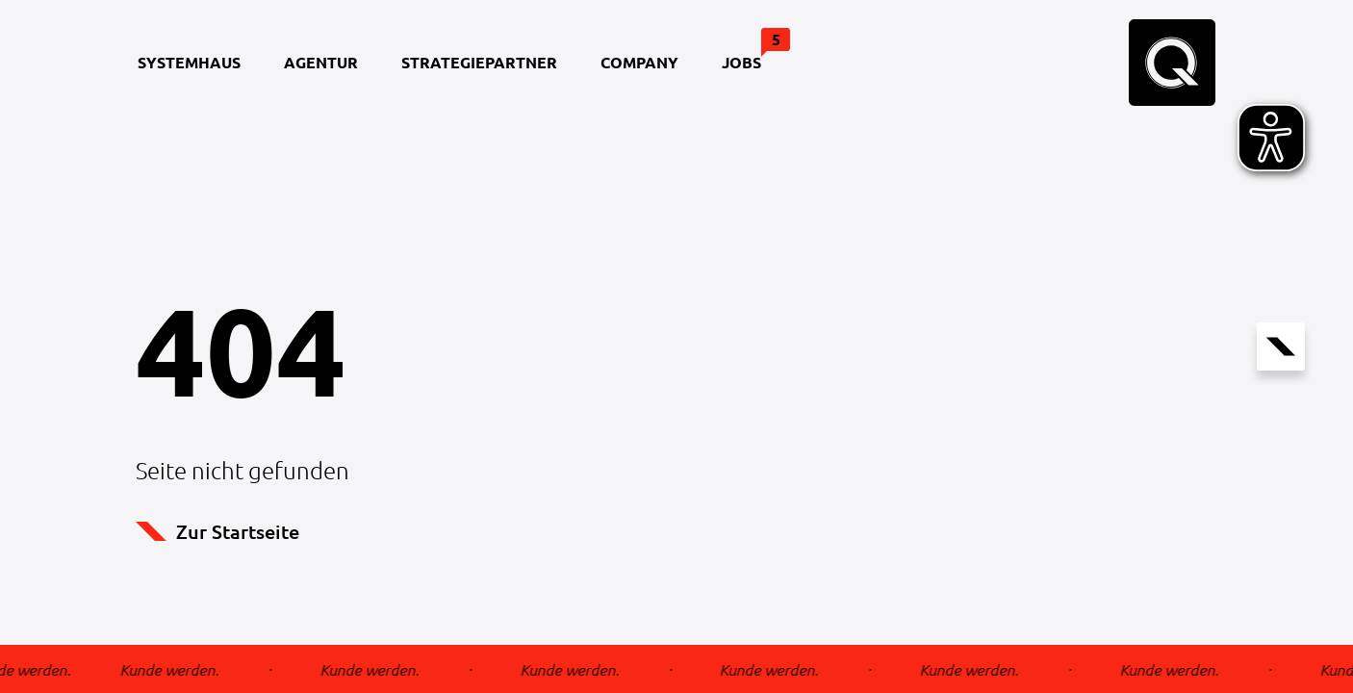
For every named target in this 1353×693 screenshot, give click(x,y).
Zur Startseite (217, 531)
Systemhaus (189, 62)
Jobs (751, 50)
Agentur (321, 62)
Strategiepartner (479, 62)
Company (639, 62)
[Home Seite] (1172, 62)
